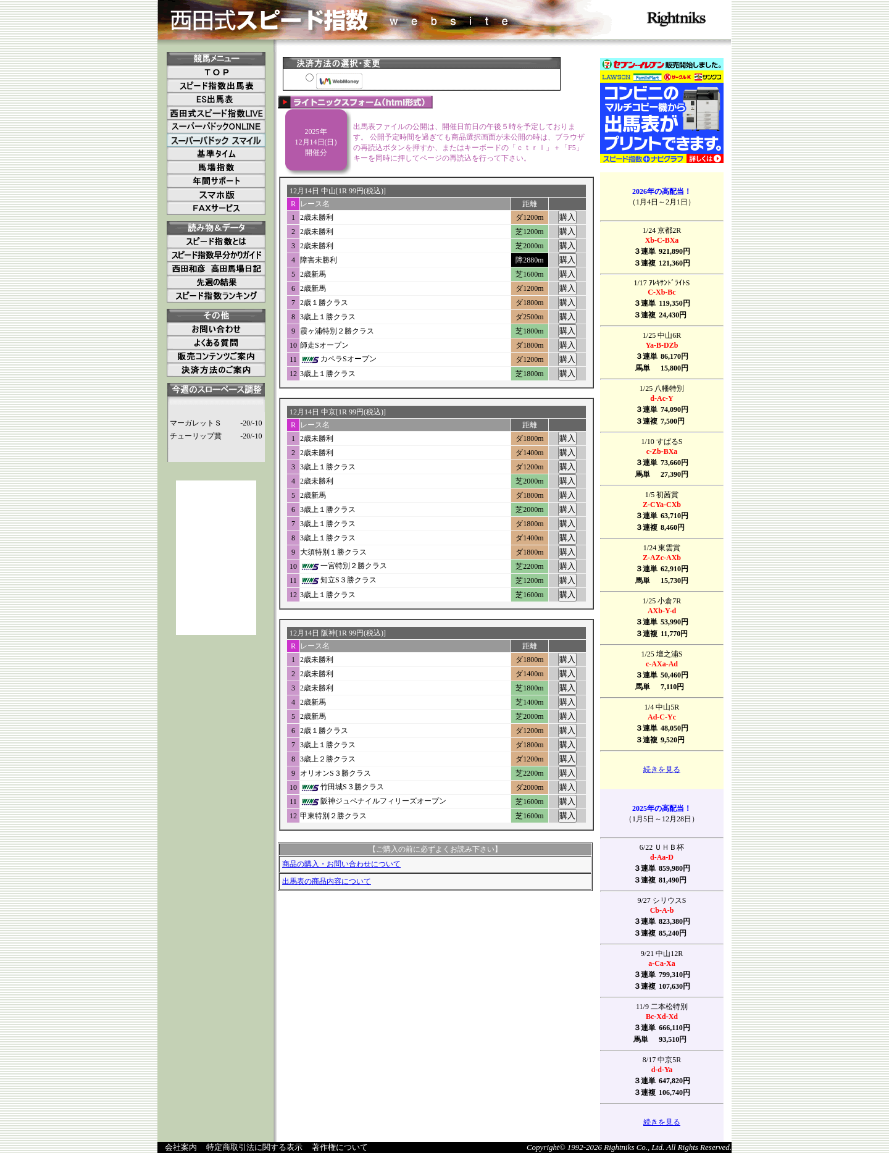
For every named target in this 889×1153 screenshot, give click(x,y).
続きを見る (661, 769)
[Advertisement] (216, 558)
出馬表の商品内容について (326, 881)
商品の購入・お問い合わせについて (341, 864)
